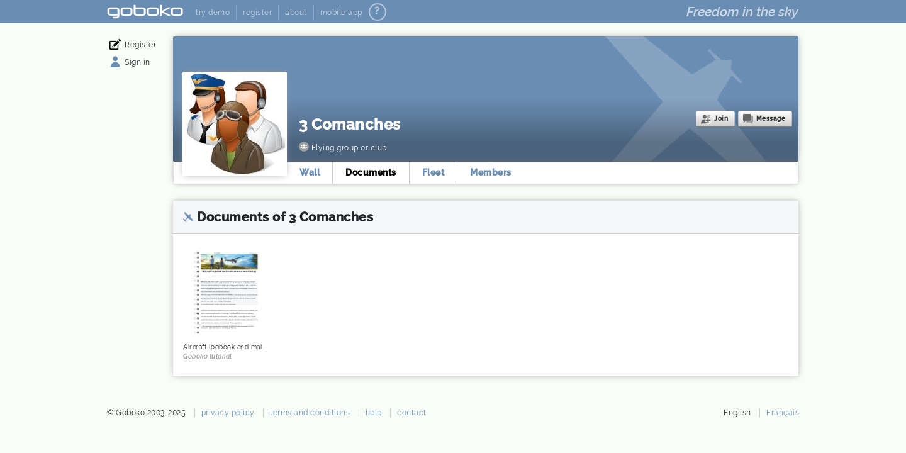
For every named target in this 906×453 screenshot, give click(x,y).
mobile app (341, 12)
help (374, 412)
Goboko (145, 11)
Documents (370, 172)
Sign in (137, 62)
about (296, 12)
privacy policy (228, 412)
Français (782, 412)
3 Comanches (350, 124)
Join (721, 118)
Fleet (433, 172)
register (257, 12)
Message (771, 118)
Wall (309, 172)
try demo (213, 12)
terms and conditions (310, 412)
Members (491, 172)
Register (140, 44)
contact (412, 412)
